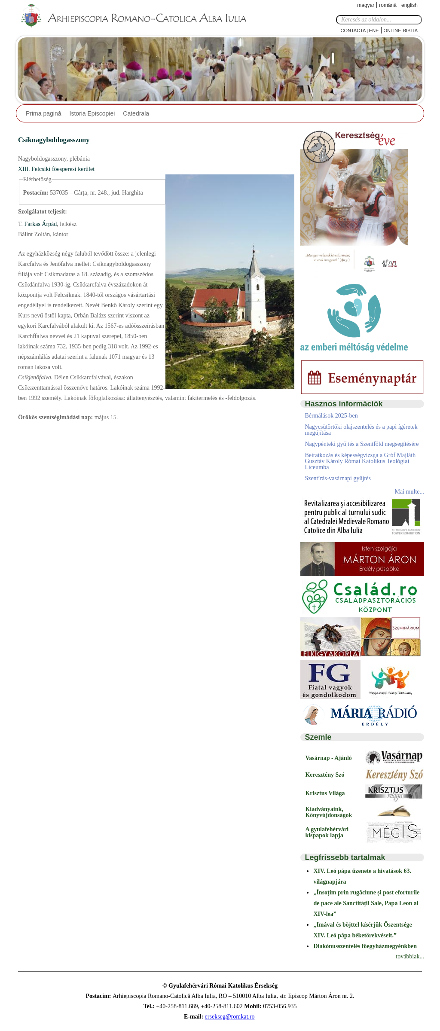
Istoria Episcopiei (92, 113)
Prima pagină (43, 113)
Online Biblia (401, 30)
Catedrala (136, 113)
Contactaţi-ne (359, 30)
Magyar (365, 5)
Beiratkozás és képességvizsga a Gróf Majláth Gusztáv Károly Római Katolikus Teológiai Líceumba (360, 461)
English (409, 5)
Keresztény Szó (324, 775)
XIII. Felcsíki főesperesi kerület (56, 169)
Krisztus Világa (325, 793)
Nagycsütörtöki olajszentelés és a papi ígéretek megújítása (361, 430)
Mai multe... (409, 491)
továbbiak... (410, 956)
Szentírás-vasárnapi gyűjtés (338, 478)
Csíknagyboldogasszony (53, 140)
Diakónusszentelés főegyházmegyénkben (365, 946)
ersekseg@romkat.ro (230, 1016)
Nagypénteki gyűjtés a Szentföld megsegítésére (362, 444)
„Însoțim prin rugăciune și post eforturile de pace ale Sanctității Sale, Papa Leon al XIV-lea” (366, 903)
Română (388, 5)
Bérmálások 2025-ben (331, 415)
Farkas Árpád (40, 224)
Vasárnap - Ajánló (328, 758)
